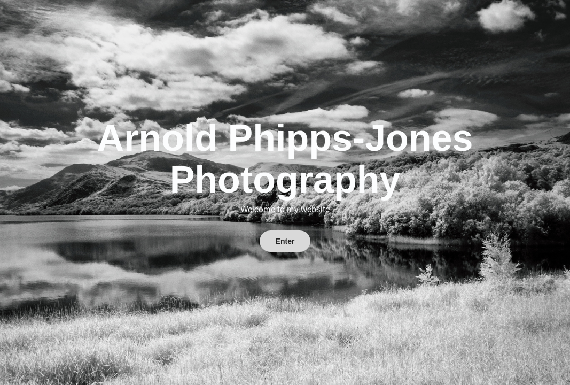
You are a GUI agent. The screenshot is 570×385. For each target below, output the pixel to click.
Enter (285, 241)
